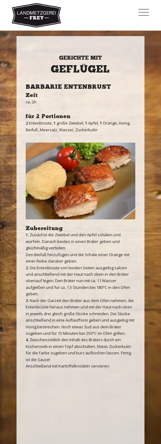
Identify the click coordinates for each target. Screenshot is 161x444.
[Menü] (140, 12)
